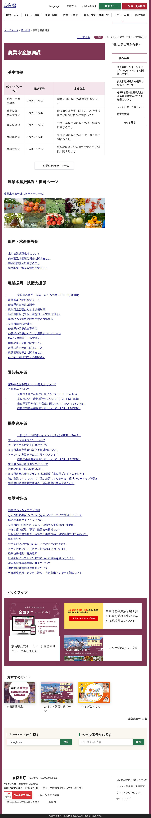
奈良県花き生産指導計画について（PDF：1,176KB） (49, 398)
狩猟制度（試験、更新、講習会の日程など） (34, 529)
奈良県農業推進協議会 (21, 304)
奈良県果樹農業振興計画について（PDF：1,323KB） (49, 459)
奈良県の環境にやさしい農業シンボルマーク (34, 333)
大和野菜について (18, 389)
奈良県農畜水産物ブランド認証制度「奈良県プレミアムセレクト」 (48, 473)
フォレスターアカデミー (130, 107)
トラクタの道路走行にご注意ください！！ (33, 454)
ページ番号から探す (97, 735)
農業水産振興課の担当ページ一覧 (24, 193)
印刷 (99, 37)
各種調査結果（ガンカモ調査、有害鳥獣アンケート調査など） (45, 572)
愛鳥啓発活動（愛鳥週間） (24, 553)
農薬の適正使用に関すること (25, 347)
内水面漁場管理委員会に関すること (29, 258)
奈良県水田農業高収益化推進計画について (33, 449)
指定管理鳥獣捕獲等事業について (28, 567)
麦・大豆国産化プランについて (26, 440)
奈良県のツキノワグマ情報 (24, 510)
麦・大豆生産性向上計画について (28, 445)
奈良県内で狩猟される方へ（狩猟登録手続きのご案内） (41, 524)
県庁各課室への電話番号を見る (23, 802)
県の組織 (25, 30)
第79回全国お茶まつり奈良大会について (32, 384)
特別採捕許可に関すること (24, 263)
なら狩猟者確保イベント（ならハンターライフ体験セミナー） (45, 515)
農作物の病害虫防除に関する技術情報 (30, 319)
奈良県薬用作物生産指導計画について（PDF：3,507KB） (51, 403)
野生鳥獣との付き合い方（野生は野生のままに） (37, 543)
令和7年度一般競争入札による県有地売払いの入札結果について (130, 96)
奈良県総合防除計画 (20, 323)
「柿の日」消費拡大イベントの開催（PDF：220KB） (49, 435)
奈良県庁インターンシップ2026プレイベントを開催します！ (130, 70)
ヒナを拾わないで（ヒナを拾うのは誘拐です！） (37, 548)
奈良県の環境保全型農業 (22, 328)
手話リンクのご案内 (48, 795)
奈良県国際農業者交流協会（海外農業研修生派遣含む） (41, 483)
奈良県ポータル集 (137, 718)
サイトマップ (123, 798)
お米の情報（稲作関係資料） (25, 469)
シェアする (83, 37)
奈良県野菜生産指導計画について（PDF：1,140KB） (49, 408)
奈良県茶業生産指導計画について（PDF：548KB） (47, 394)
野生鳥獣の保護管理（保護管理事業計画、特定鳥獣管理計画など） (48, 534)
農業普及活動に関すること (24, 299)
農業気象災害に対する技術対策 (26, 309)
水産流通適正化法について (24, 253)
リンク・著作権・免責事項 (130, 786)
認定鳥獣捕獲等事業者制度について (29, 563)
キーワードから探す (24, 735)
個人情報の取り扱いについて (131, 780)
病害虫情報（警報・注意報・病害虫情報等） (34, 314)
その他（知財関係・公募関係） (26, 357)
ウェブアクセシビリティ (129, 792)
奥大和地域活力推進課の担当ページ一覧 (130, 83)
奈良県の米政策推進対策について (28, 464)
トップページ (11, 30)
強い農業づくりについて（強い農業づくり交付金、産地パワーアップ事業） (53, 478)
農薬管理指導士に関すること (25, 352)
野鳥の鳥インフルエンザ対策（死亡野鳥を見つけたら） (41, 558)
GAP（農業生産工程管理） (24, 338)
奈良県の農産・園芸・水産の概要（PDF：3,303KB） (49, 295)
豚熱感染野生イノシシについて (26, 520)
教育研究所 (123, 114)
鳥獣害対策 (14, 539)
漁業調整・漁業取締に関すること (28, 268)
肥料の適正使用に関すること (25, 343)
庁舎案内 (51, 802)
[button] (52, 6)
